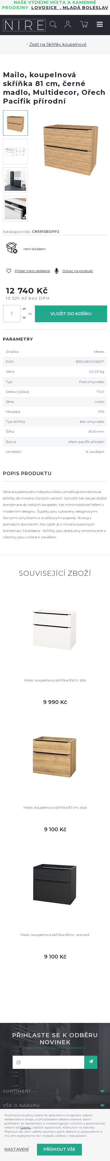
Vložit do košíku (71, 313)
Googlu (25, 1127)
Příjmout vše (59, 1149)
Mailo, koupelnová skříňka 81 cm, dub (55, 807)
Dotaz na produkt (77, 271)
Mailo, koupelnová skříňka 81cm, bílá (55, 680)
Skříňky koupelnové (66, 44)
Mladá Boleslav (84, 7)
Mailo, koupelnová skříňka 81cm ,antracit (55, 934)
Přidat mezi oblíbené (32, 271)
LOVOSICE (45, 7)
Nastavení (16, 1149)
